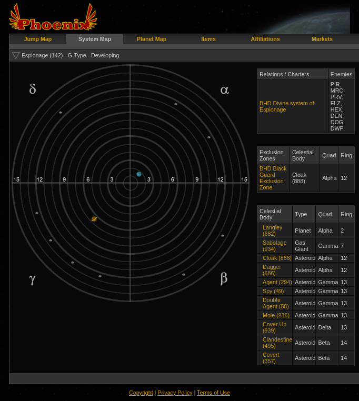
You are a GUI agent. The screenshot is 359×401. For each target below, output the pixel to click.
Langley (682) (272, 230)
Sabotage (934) (275, 245)
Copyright (141, 392)
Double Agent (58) (276, 303)
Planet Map (151, 39)
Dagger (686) (272, 270)
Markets (322, 39)
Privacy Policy (174, 392)
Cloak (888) (277, 258)
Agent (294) (277, 282)
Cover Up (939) (274, 327)
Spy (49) (273, 291)
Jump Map (38, 39)
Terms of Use (213, 392)
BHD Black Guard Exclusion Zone (273, 178)
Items (208, 39)
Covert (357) (271, 358)
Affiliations (265, 39)
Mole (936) (276, 315)
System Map (94, 39)
